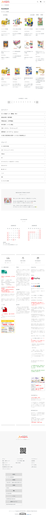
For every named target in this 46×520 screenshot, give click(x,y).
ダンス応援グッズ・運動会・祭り (9, 113)
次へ (37, 102)
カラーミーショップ (12, 514)
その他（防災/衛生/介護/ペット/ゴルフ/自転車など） (13, 135)
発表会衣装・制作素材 (6, 116)
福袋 (2, 180)
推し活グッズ (4, 171)
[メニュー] (44, 2)
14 (34, 101)
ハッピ (2, 175)
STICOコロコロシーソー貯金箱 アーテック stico (40, 53)
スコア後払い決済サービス (37, 341)
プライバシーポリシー (5, 472)
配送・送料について (5, 464)
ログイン (32, 466)
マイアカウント (33, 462)
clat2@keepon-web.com (10, 502)
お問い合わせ (32, 470)
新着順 (41, 14)
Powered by (23, 517)
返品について (3, 466)
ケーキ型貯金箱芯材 (16, 51)
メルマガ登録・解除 (19, 464)
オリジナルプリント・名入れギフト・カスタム (12, 163)
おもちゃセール (5, 167)
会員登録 (32, 464)
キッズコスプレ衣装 (6, 184)
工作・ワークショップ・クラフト (9, 150)
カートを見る (32, 468)
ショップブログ (19, 462)
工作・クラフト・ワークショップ (9, 127)
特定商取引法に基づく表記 (6, 470)
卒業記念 (3, 154)
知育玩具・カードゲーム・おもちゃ (9, 131)
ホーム (2, 462)
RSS (16, 466)
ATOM (19, 466)
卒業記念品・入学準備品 (7, 120)
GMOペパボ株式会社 (27, 514)
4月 (2, 158)
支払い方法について (5, 468)
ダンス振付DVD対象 (6, 145)
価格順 (37, 14)
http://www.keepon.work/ (10, 507)
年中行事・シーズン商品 (7, 124)
